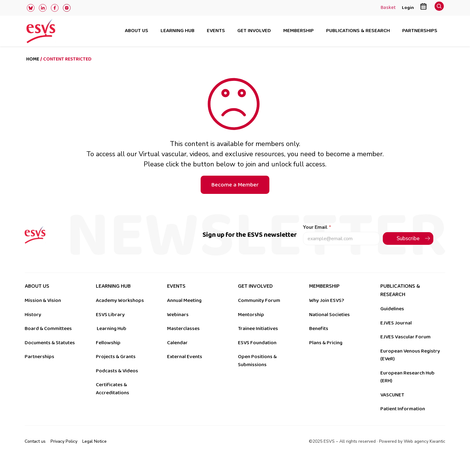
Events (216, 31)
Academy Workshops (120, 300)
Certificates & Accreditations (112, 389)
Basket (388, 8)
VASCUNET (392, 395)
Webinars (178, 315)
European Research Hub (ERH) (407, 377)
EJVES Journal (396, 323)
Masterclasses (183, 328)
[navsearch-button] (439, 8)
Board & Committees (48, 328)
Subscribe (408, 238)
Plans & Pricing (325, 343)
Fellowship (108, 343)
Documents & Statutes (50, 343)
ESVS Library (110, 315)
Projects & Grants (116, 357)
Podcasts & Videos (117, 371)
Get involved (254, 31)
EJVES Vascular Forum (405, 337)
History (33, 315)
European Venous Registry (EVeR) (410, 355)
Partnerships (419, 31)
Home (32, 59)
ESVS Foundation (257, 343)
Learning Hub (111, 328)
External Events (184, 357)
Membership (298, 31)
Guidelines (392, 309)
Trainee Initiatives (258, 328)
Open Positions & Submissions (257, 361)
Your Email (317, 227)
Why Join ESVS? (326, 300)
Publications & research (358, 31)
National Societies (329, 315)
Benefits (318, 328)
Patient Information (402, 409)
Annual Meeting (184, 300)
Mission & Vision (43, 300)
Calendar (177, 343)
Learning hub (177, 31)
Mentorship (251, 315)
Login (408, 7)
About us (136, 31)
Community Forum (259, 300)
